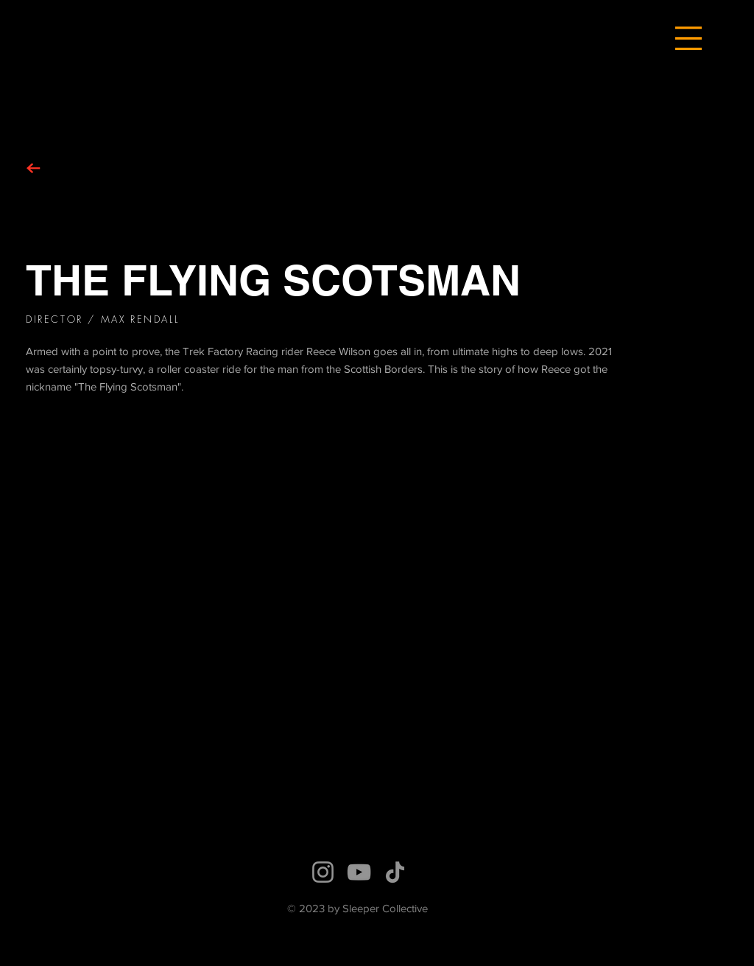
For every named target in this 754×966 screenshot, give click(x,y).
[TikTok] (395, 872)
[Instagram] (323, 872)
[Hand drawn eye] (384, 37)
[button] (688, 38)
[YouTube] (359, 872)
